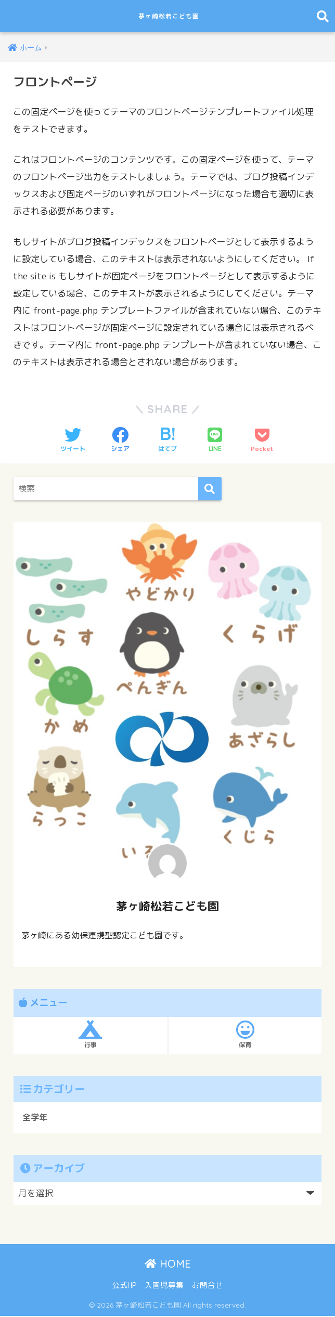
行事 (90, 1035)
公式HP (124, 1286)
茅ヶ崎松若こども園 (169, 15)
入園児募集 (164, 1286)
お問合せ (207, 1286)
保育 (245, 1035)
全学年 (35, 1118)
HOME (168, 1264)
